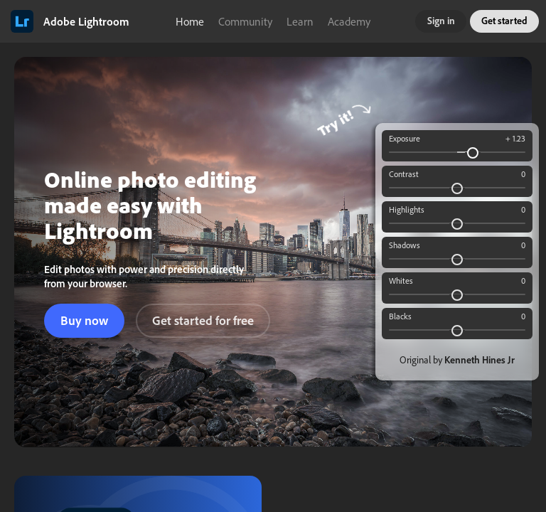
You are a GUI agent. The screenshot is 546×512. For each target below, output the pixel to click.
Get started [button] (504, 20)
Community (245, 21)
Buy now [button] (84, 320)
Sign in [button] (441, 20)
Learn (300, 21)
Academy (349, 21)
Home (190, 21)
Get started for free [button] (203, 320)
